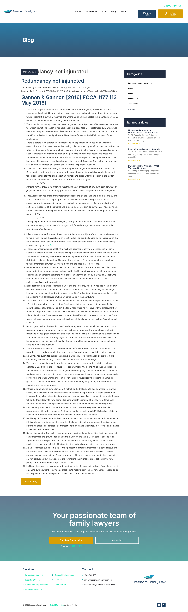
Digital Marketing (57, 605)
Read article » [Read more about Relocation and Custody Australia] (134, 160)
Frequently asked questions (140, 83)
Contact (124, 11)
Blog (113, 11)
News (130, 88)
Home (78, 11)
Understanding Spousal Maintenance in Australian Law (143, 131)
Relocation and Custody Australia (144, 149)
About (104, 11)
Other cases (133, 98)
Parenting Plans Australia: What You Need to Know (143, 167)
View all (131, 110)
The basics (133, 103)
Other (130, 93)
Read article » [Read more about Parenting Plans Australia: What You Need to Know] (134, 179)
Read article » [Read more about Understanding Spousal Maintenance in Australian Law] (134, 144)
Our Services (91, 11)
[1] (51, 245)
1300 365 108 (76, 546)
